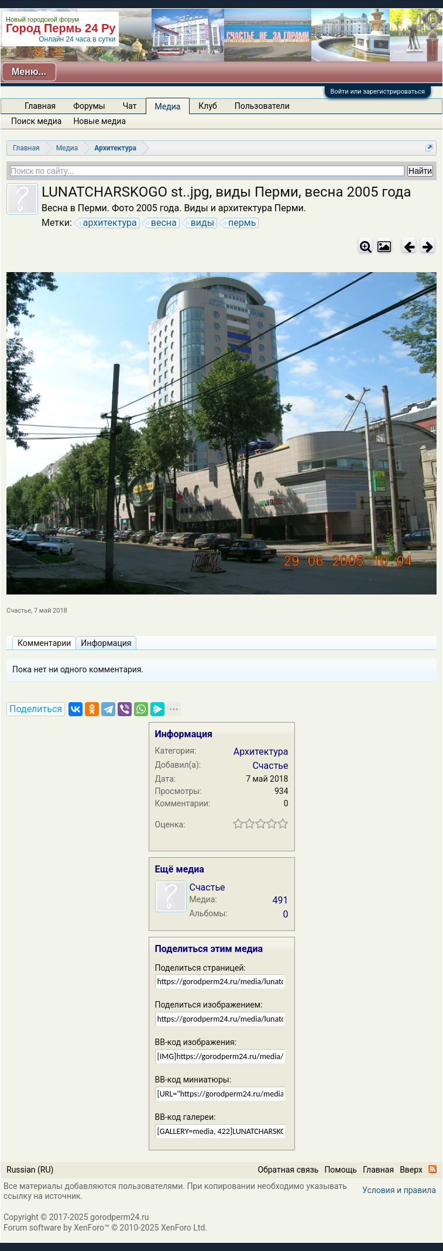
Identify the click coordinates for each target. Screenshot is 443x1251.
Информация (106, 643)
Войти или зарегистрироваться (378, 91)
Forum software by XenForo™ (105, 1227)
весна (162, 223)
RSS (432, 1169)
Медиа (168, 106)
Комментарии (44, 643)
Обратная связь (287, 1169)
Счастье (18, 610)
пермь (240, 223)
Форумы (89, 106)
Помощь (340, 1169)
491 (281, 900)
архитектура (108, 223)
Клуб (207, 106)
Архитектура (261, 751)
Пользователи (262, 106)
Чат (130, 106)
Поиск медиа (36, 121)
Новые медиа (99, 121)
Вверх (411, 1169)
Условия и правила (399, 1190)
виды (200, 223)
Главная (40, 106)
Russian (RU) (29, 1169)
